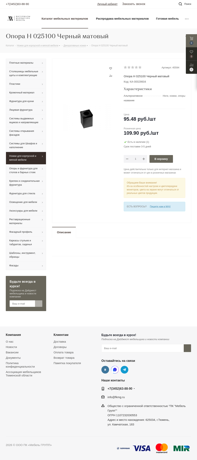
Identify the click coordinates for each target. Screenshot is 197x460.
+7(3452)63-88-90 (17, 4)
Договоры (60, 347)
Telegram (124, 370)
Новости (11, 347)
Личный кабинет (107, 4)
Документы (13, 357)
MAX (115, 370)
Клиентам (61, 334)
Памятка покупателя (67, 363)
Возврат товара (64, 357)
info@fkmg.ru (116, 397)
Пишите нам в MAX (160, 206)
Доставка (60, 341)
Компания (13, 334)
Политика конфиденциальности (20, 364)
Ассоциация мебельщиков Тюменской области (23, 373)
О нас (9, 341)
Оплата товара (64, 352)
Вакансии (12, 352)
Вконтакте (105, 370)
